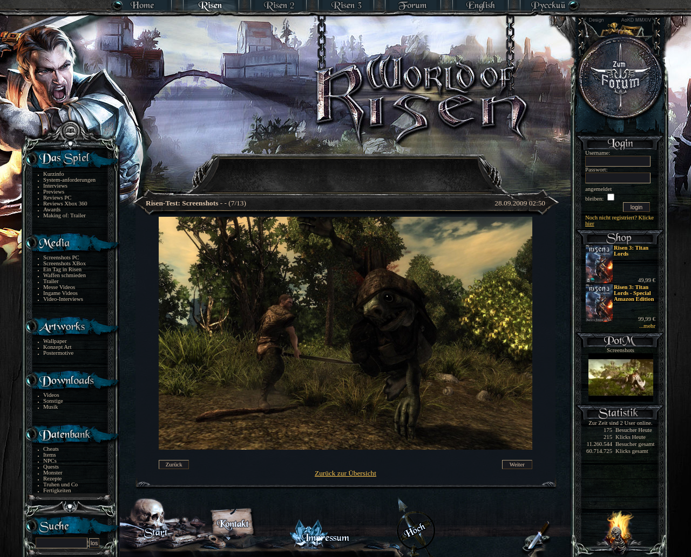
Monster (53, 473)
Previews (53, 192)
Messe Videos (59, 287)
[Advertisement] (346, 167)
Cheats (51, 449)
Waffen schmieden (64, 275)
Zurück (174, 464)
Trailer (51, 281)
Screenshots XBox (64, 263)
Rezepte (52, 479)
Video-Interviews (63, 299)
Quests (51, 467)
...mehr (647, 326)
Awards (51, 209)
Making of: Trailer (64, 215)
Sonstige (53, 401)
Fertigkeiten (57, 490)
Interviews (55, 186)
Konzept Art (57, 347)
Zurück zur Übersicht (345, 473)
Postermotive (58, 353)
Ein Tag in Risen (62, 269)
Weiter (517, 464)
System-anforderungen (69, 180)
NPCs (50, 461)
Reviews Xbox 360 (65, 204)
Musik (50, 407)
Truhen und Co (60, 484)
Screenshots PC (61, 257)
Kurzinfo (53, 174)
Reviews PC (57, 198)
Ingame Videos (60, 293)
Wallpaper (55, 341)
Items (49, 455)
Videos (51, 395)
